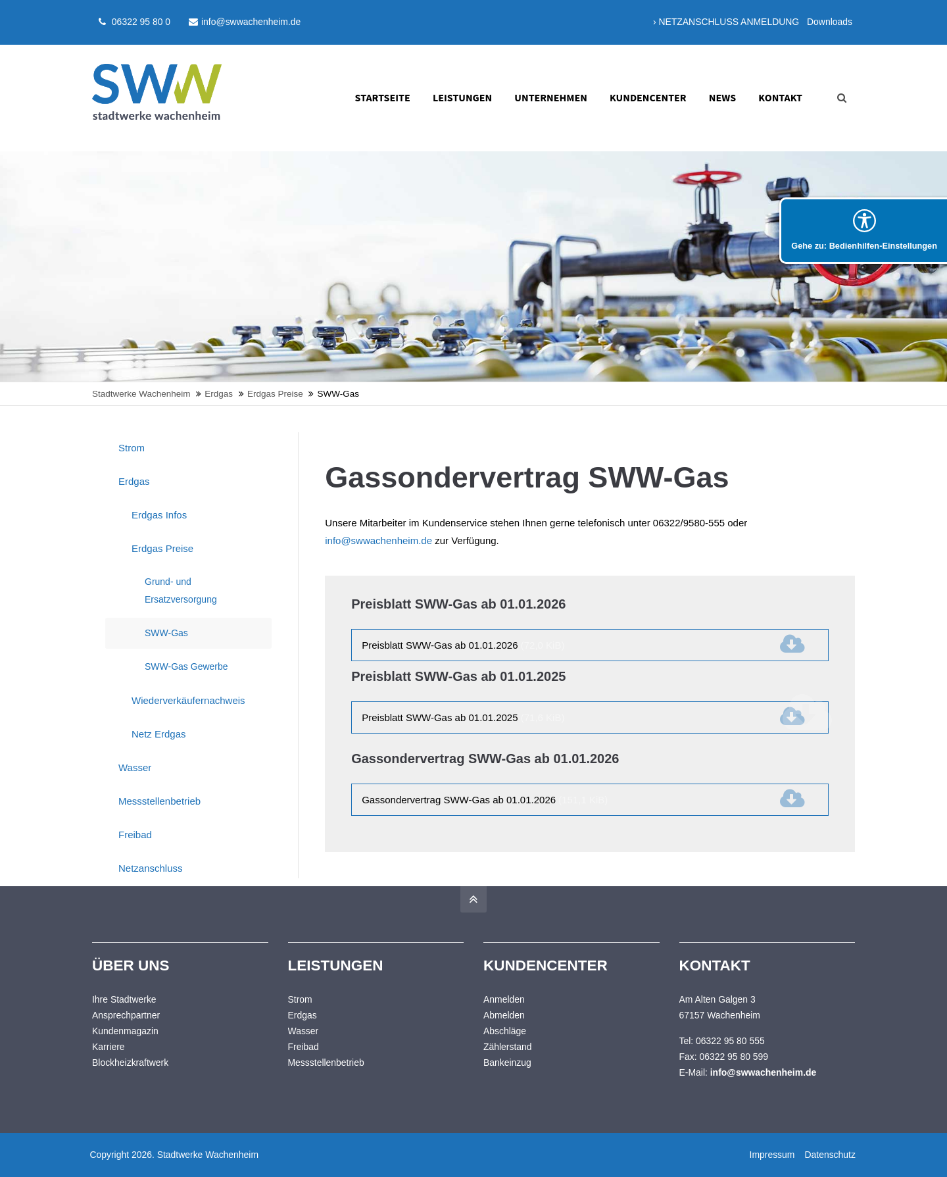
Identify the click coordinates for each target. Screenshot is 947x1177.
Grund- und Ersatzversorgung (181, 590)
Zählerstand (507, 1046)
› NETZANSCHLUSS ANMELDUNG (726, 21)
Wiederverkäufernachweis (188, 700)
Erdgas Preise (162, 548)
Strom (131, 447)
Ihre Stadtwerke (124, 999)
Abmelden (504, 1015)
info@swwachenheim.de (245, 21)
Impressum (771, 1154)
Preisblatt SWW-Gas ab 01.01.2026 (463, 645)
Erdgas (134, 481)
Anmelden (504, 999)
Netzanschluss (150, 868)
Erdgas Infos (159, 514)
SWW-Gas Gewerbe (186, 666)
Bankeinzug (507, 1062)
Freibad (135, 834)
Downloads (829, 21)
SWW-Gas (166, 633)
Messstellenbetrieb (159, 801)
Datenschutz (829, 1154)
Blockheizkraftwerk (130, 1062)
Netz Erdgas (159, 733)
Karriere (108, 1046)
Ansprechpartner (126, 1015)
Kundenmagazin (125, 1031)
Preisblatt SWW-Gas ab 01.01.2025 (463, 717)
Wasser (134, 767)
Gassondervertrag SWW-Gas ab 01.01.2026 (485, 799)
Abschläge (504, 1031)
